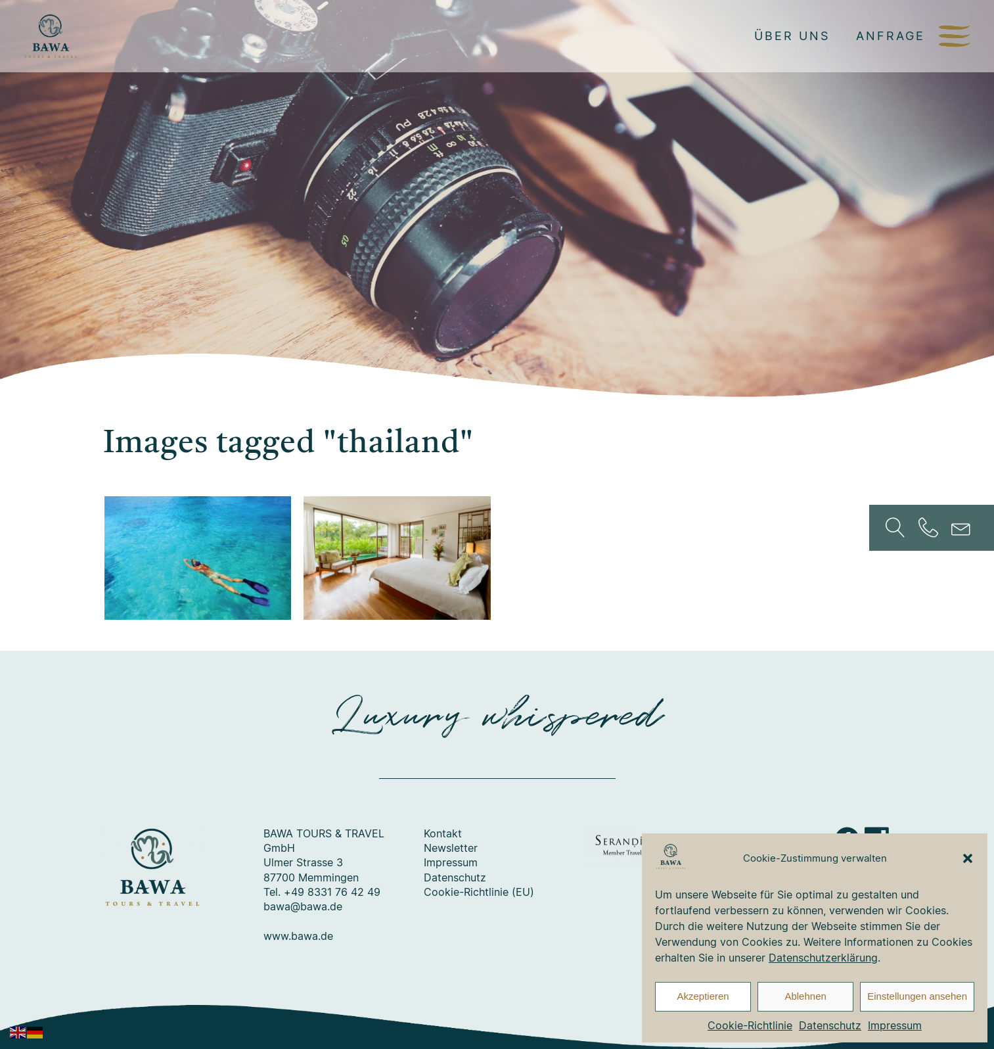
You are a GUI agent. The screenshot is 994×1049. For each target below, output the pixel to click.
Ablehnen (805, 996)
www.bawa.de (298, 936)
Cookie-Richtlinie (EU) (479, 891)
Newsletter (451, 847)
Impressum (895, 1025)
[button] (967, 858)
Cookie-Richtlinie (750, 1025)
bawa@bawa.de (302, 906)
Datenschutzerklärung (823, 957)
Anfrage (890, 35)
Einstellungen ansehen (917, 996)
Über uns (792, 35)
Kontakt (443, 833)
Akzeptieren (703, 996)
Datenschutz (830, 1025)
